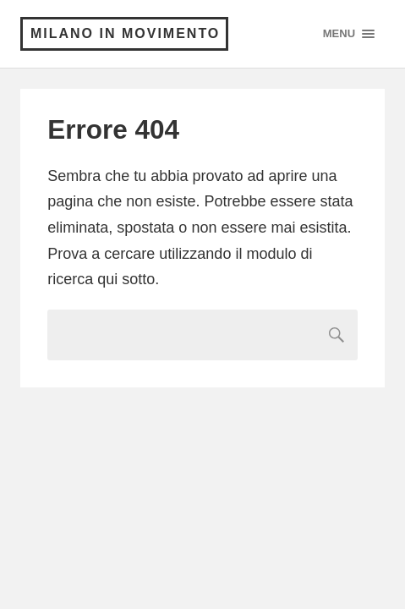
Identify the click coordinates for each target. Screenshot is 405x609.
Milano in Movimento (125, 33)
